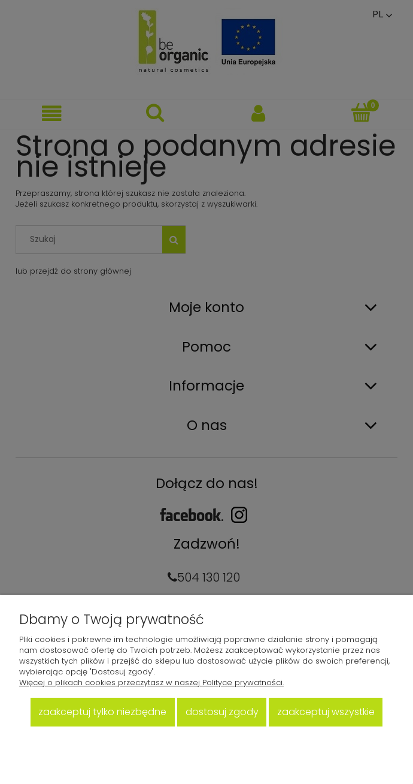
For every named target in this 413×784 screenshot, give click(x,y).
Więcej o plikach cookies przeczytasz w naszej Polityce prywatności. (151, 682)
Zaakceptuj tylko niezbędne (102, 712)
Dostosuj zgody (222, 712)
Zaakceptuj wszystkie (326, 712)
